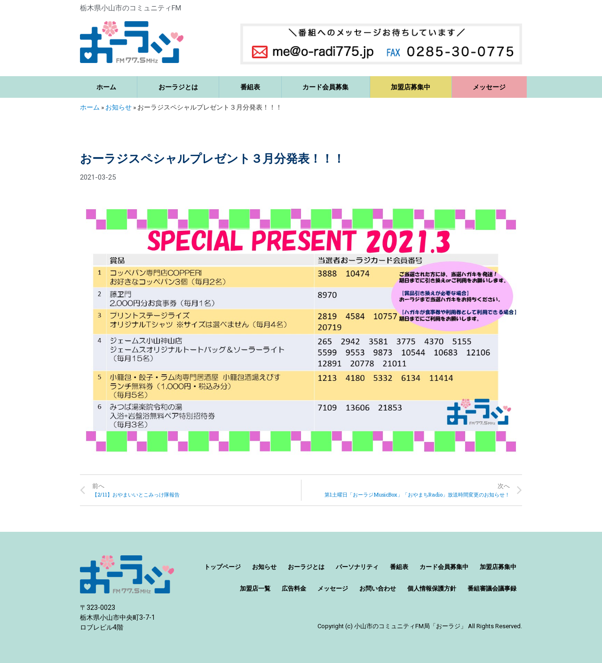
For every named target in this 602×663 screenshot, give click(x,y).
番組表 (250, 87)
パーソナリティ (357, 566)
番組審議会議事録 (491, 588)
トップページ (222, 566)
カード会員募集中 (444, 566)
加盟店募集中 (410, 87)
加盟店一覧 (255, 588)
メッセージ (489, 87)
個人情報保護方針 (431, 588)
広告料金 (294, 588)
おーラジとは (178, 87)
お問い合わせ (377, 588)
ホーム (106, 87)
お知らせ (118, 107)
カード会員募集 (325, 87)
